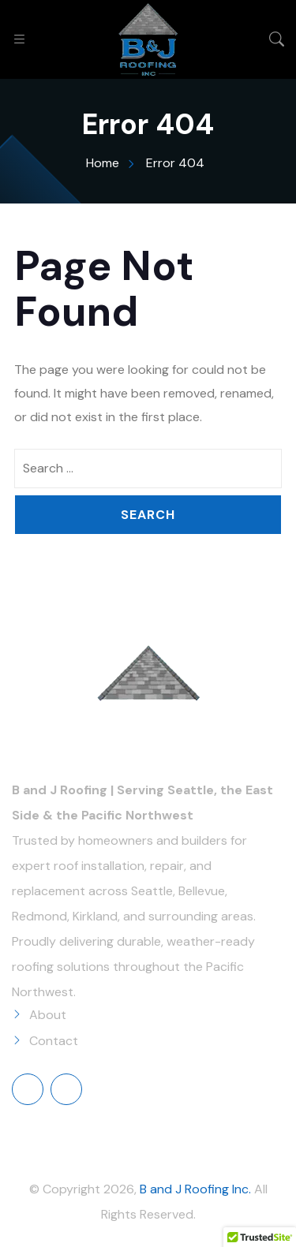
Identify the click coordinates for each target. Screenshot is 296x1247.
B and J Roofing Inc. (195, 1189)
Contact (53, 1040)
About (47, 1014)
